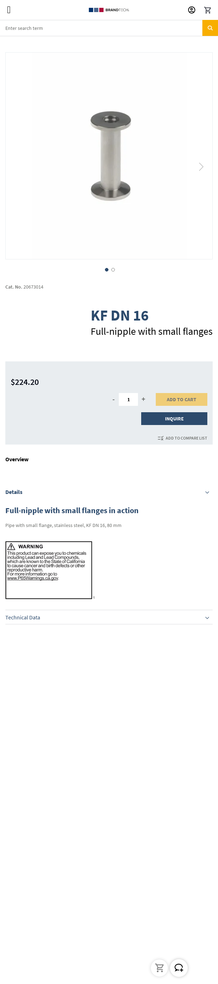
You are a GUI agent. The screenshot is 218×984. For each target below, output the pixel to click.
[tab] (109, 492)
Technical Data (22, 617)
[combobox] (109, 28)
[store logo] (109, 10)
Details (13, 491)
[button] (201, 156)
